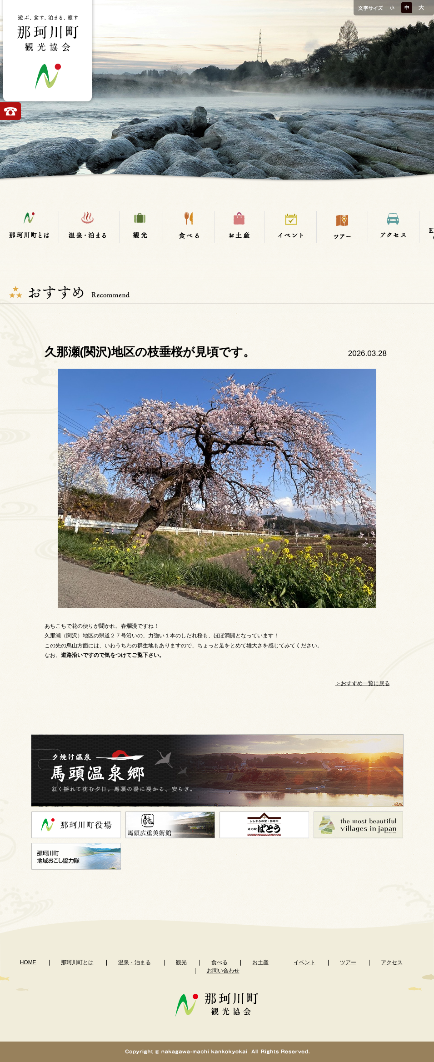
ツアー (348, 962)
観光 (181, 962)
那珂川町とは (77, 962)
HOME (28, 962)
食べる (219, 962)
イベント (304, 962)
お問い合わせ (223, 970)
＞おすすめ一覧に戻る (362, 683)
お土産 (260, 962)
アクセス (392, 962)
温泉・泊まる (134, 962)
